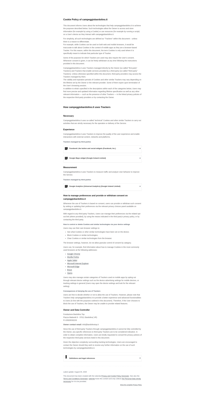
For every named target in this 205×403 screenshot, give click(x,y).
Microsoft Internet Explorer (78, 263)
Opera (69, 273)
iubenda (92, 379)
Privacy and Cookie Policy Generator (115, 376)
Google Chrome (73, 254)
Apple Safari (72, 260)
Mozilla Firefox (73, 257)
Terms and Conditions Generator (75, 379)
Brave (69, 270)
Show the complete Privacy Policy (131, 385)
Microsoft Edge (73, 267)
